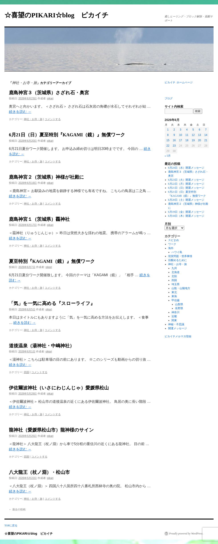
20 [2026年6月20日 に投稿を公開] (199, 140)
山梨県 (179, 304)
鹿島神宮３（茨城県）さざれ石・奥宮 (49, 92)
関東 (174, 320)
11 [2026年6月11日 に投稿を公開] (186, 135)
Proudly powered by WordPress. (186, 533)
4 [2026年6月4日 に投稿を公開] (187, 129)
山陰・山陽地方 (181, 288)
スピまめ (173, 240)
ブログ (169, 98)
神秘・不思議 (176, 324)
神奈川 (176, 312)
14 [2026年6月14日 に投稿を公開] (205, 135)
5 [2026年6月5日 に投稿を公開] (193, 129)
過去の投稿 (17, 509)
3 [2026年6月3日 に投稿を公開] (180, 129)
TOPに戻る (10, 525)
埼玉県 (176, 284)
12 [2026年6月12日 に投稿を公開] (193, 135)
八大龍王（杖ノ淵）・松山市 (39, 472)
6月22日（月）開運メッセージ (186, 183)
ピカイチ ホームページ (179, 82)
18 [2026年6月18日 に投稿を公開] (186, 140)
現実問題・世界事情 (180, 256)
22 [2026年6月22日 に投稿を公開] (167, 145)
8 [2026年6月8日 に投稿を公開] (168, 135)
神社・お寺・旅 (33, 119)
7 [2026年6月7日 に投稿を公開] (206, 129)
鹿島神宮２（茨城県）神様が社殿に (46, 177)
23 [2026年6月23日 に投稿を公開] (174, 145)
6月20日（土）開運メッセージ (186, 199)
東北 (174, 292)
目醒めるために (177, 260)
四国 (26, 372)
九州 (174, 268)
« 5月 (168, 155)
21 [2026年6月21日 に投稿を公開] (205, 140)
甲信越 (176, 300)
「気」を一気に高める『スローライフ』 (52, 303)
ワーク (172, 244)
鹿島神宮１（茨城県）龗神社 (39, 219)
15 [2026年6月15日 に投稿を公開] (167, 140)
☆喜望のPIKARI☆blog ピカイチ (59, 15)
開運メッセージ (177, 328)
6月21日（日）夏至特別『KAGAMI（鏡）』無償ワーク (67, 134)
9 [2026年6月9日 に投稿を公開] (174, 135)
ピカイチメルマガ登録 (178, 336)
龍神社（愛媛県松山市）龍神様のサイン (51, 430)
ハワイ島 (177, 252)
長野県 (179, 308)
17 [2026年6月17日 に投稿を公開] (180, 140)
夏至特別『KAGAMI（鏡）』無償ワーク (52, 261)
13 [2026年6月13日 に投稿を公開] (199, 135)
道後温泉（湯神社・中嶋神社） (41, 345)
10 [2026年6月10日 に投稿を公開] (180, 135)
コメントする (53, 119)
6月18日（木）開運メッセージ (186, 215)
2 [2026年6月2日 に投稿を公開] (174, 129)
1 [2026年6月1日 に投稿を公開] (168, 129)
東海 (174, 296)
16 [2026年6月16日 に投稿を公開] (174, 140)
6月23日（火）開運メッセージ (186, 179)
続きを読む (20, 112)
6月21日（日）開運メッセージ (186, 187)
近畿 (174, 316)
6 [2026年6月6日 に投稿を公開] (199, 129)
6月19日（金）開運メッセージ (186, 211)
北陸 (174, 276)
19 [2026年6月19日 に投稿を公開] (193, 140)
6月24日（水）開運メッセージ (186, 167)
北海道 (176, 272)
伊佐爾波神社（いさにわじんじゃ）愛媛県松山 (59, 388)
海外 (171, 248)
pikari (50, 98)
